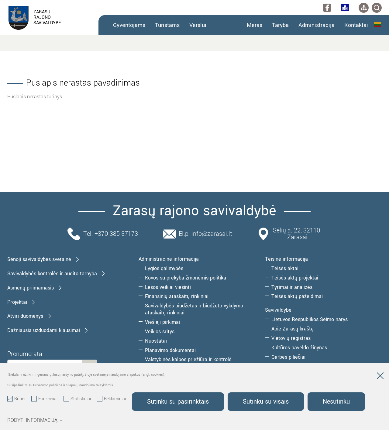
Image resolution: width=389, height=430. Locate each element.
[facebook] (327, 8)
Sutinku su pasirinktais (178, 401)
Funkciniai (44, 399)
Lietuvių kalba (377, 24)
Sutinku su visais (268, 401)
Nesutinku (339, 401)
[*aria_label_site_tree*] (364, 8)
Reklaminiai (111, 399)
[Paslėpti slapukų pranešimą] (380, 376)
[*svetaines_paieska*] (377, 8)
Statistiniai (77, 399)
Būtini (16, 399)
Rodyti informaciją (34, 420)
